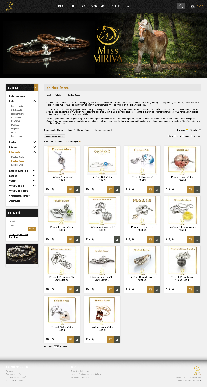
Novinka (196, 136)
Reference (116, 6)
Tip (171, 136)
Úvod (49, 95)
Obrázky (181, 130)
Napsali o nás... (98, 6)
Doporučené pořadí (103, 130)
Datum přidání (83, 130)
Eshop (61, 6)
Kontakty (9, 371)
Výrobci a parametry (55, 136)
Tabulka (193, 130)
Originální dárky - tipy (80, 371)
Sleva (186, 136)
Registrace (14, 237)
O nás (72, 6)
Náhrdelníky (59, 95)
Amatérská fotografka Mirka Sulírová (86, 374)
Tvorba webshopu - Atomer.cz (189, 380)
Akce (178, 136)
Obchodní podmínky (14, 374)
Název (60, 130)
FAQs (83, 6)
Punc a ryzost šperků (14, 380)
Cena (70, 130)
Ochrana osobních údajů (16, 377)
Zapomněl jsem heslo (18, 234)
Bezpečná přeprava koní (81, 377)
